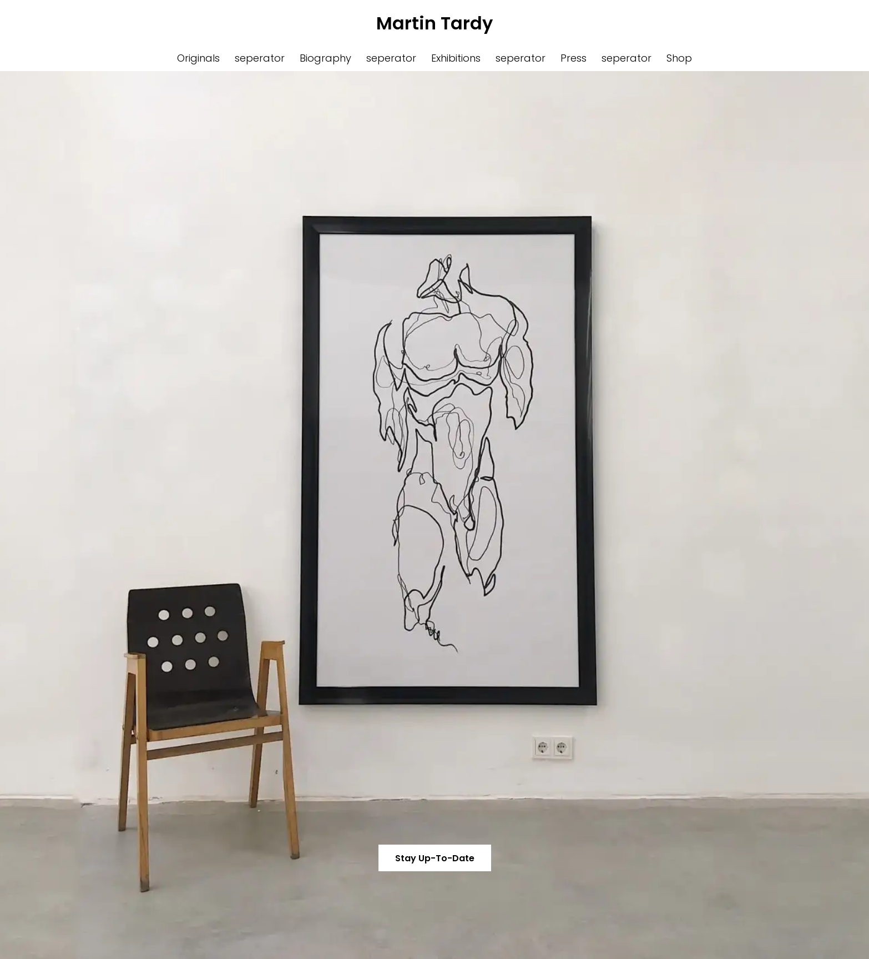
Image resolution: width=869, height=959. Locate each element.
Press (573, 58)
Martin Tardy (434, 23)
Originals (198, 58)
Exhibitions (456, 58)
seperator (260, 58)
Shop (679, 58)
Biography (325, 58)
